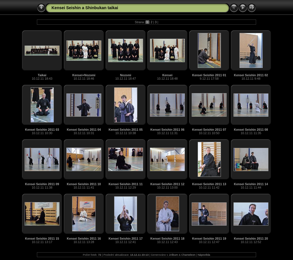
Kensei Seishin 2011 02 (251, 75)
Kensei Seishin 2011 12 (168, 184)
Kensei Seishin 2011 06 (168, 129)
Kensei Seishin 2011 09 (42, 184)
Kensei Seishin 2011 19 (209, 238)
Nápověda (204, 254)
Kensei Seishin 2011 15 (42, 238)
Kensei (167, 75)
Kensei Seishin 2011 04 (84, 129)
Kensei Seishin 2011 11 (126, 184)
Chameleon (188, 254)
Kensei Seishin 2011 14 (251, 184)
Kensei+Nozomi (84, 75)
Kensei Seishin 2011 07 (209, 129)
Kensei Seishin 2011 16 (84, 238)
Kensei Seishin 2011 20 (251, 238)
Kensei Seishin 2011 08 (251, 129)
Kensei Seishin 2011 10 (84, 184)
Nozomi (125, 75)
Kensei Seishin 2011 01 (209, 75)
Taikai (42, 75)
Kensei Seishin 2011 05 (126, 129)
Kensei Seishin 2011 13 (209, 184)
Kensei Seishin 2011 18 (168, 238)
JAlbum (173, 254)
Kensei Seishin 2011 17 (126, 238)
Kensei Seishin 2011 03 (42, 129)
